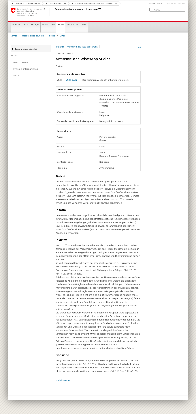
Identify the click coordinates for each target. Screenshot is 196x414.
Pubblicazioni (72, 24)
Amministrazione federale (26, 3)
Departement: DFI (56, 3)
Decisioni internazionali (25, 68)
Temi (25, 24)
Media (159, 4)
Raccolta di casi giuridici (33, 36)
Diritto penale (20, 62)
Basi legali (35, 24)
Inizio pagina (64, 380)
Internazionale (48, 24)
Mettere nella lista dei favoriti (82, 46)
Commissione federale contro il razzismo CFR (94, 3)
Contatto (151, 4)
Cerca (16, 75)
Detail (62, 36)
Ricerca (52, 36)
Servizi (61, 24)
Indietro (60, 46)
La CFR (83, 24)
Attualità (16, 24)
